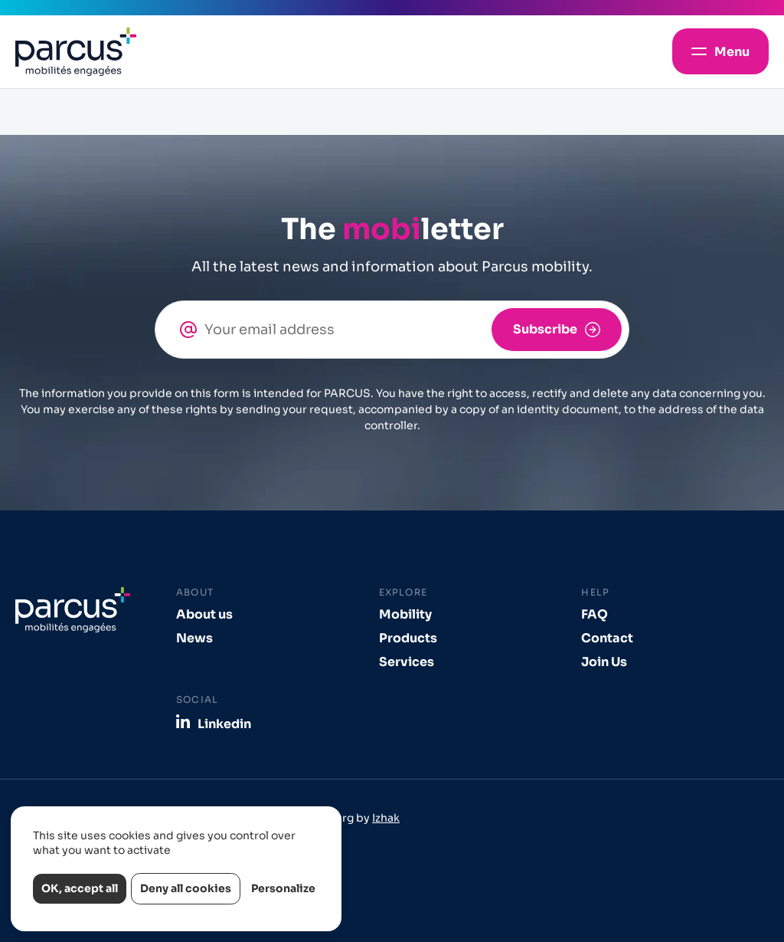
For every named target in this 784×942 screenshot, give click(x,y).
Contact (607, 638)
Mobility (405, 614)
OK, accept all (79, 888)
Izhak (386, 818)
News (194, 638)
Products (408, 638)
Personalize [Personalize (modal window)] (283, 888)
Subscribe (545, 329)
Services (406, 662)
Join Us (604, 662)
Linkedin (224, 723)
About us (204, 614)
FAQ (594, 614)
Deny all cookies (185, 888)
